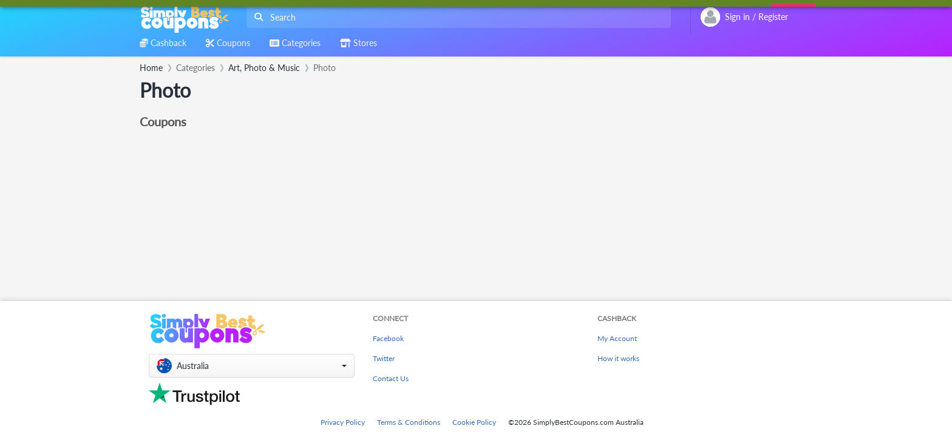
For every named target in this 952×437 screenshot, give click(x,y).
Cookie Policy (474, 422)
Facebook (388, 338)
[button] (252, 366)
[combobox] (456, 17)
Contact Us (391, 378)
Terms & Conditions (408, 422)
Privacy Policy (343, 422)
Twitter (384, 358)
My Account (617, 338)
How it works (618, 358)
